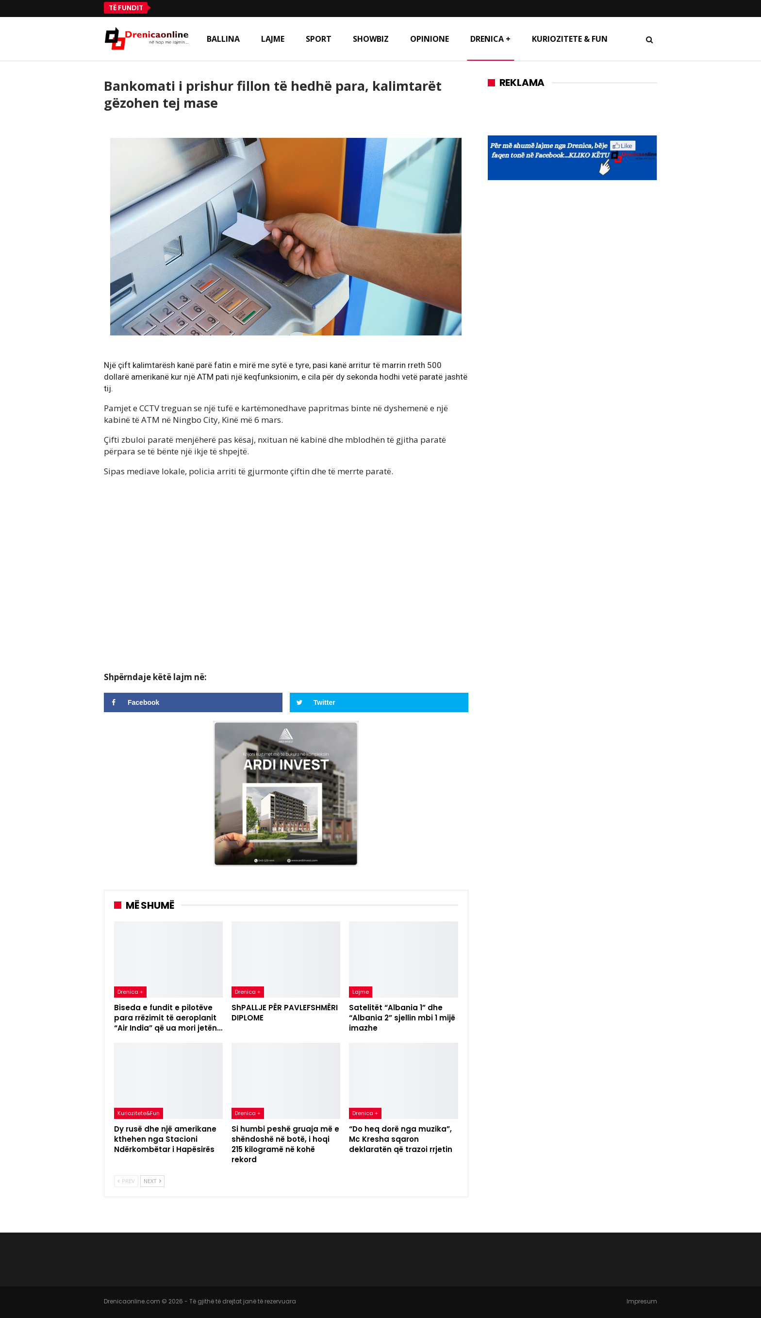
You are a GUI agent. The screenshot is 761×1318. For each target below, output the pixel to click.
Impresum (642, 1301)
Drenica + (490, 38)
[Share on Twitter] (379, 702)
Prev (126, 1181)
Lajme (272, 38)
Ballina (223, 38)
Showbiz (371, 38)
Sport (318, 38)
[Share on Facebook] (193, 702)
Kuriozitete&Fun (138, 1113)
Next (152, 1181)
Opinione (429, 38)
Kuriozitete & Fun (570, 38)
